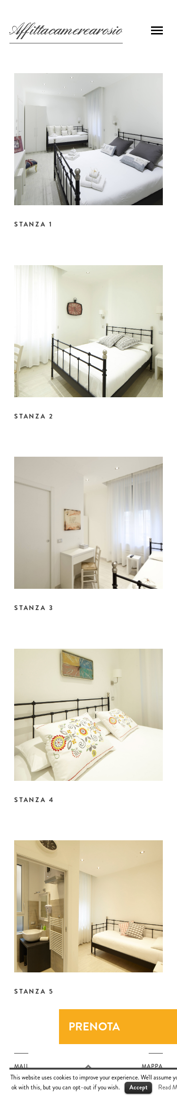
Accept (138, 1087)
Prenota (94, 1027)
